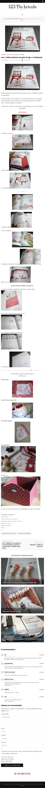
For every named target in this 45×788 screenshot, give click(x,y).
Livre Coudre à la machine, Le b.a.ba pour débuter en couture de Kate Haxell (21, 639)
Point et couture (10, 672)
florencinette (5, 60)
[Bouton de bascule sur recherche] (43, 1)
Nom (2, 728)
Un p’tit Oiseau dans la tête (9, 400)
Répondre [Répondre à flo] (42, 654)
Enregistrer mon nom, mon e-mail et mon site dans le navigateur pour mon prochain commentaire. (21, 752)
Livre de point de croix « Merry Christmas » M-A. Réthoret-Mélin (19, 582)
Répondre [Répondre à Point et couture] (42, 672)
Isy (5, 696)
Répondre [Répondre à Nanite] (42, 689)
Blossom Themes (33, 784)
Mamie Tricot (9, 679)
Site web (3, 742)
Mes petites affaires (6, 420)
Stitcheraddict (5, 445)
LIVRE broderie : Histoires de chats (11, 611)
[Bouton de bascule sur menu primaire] (22, 15)
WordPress (22, 785)
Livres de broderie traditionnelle (24, 533)
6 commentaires (26, 60)
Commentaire (5, 714)
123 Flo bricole (23, 6)
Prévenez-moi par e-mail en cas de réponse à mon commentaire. (7, 759)
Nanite (7, 689)
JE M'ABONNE (22, 773)
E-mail (3, 735)
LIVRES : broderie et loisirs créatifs (12, 54)
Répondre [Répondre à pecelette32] (42, 663)
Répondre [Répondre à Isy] (42, 696)
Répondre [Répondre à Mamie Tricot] (42, 679)
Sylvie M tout (5, 379)
